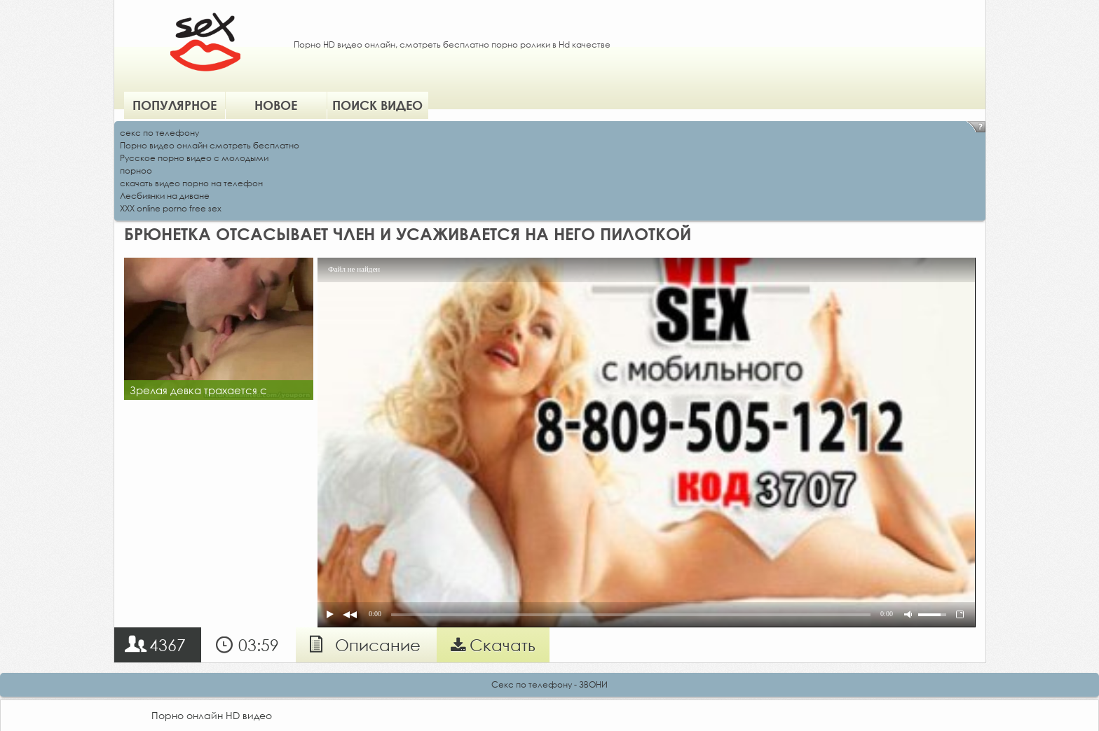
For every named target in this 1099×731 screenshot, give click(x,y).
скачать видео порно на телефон (191, 183)
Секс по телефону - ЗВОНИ (549, 684)
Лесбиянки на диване (165, 195)
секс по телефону (159, 132)
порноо (136, 170)
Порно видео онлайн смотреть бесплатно (209, 145)
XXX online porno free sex (170, 208)
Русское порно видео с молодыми (194, 158)
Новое (275, 105)
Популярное (174, 105)
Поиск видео (377, 105)
